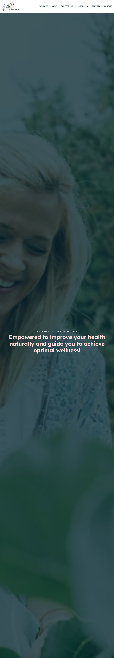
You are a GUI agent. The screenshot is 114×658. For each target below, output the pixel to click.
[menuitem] (44, 6)
